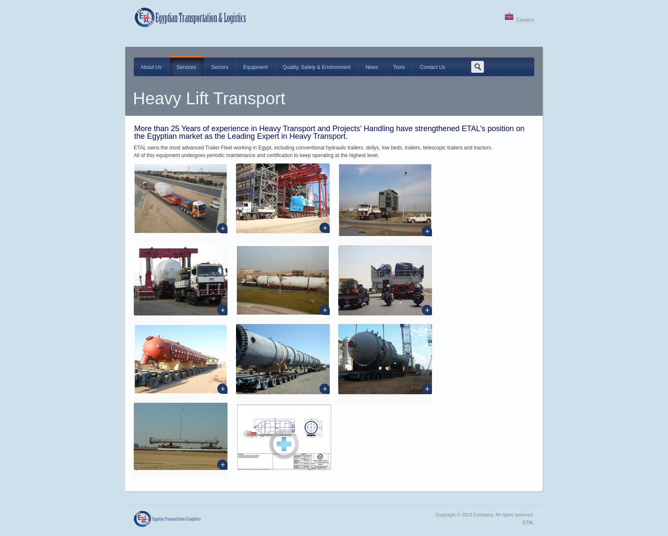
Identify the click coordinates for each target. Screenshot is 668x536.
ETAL (528, 522)
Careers (525, 20)
